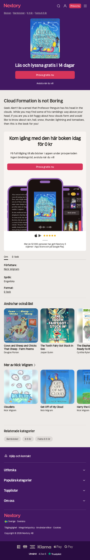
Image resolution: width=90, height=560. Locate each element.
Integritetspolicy (27, 527)
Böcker (7, 13)
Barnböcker (19, 13)
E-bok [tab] (15, 256)
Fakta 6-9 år (41, 13)
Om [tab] (6, 256)
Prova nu (75, 5)
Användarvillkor (44, 527)
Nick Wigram (11, 269)
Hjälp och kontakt (17, 456)
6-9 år (30, 13)
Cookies (57, 527)
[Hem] (29, 6)
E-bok (7, 291)
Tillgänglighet (10, 527)
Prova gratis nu (45, 75)
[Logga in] (65, 6)
